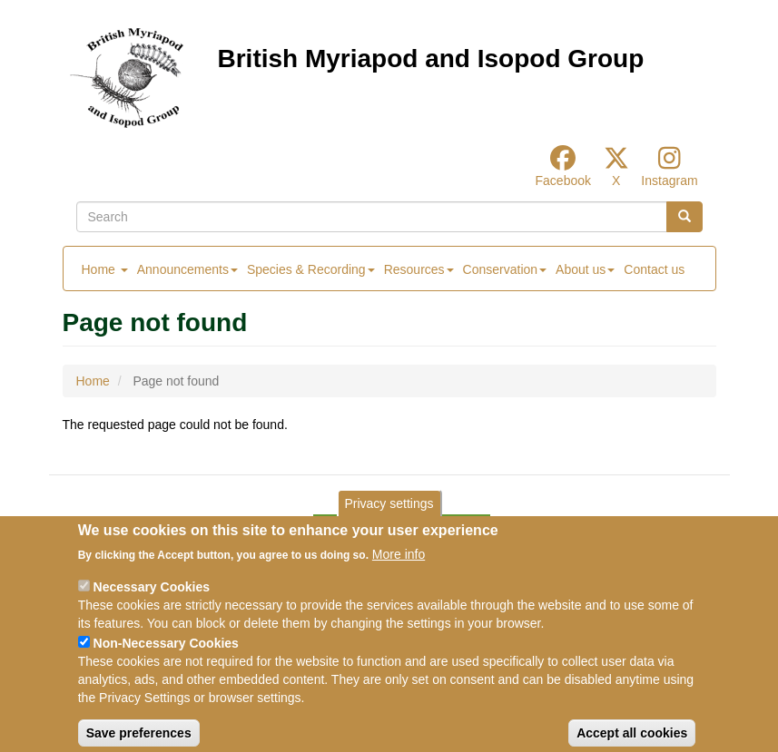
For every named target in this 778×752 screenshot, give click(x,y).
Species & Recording (311, 269)
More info (398, 569)
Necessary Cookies (152, 602)
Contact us (654, 269)
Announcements (187, 269)
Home (105, 269)
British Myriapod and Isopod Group (431, 58)
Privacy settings (388, 519)
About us (585, 269)
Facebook (563, 180)
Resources (419, 269)
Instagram (669, 180)
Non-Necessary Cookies (166, 658)
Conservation (505, 269)
